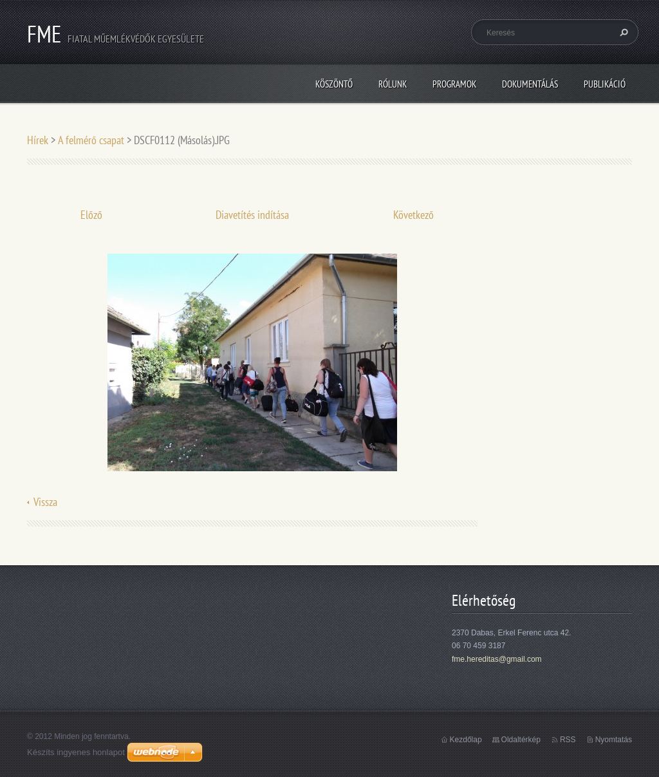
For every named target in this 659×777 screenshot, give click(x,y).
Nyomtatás (613, 739)
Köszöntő (334, 84)
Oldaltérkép (521, 739)
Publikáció (605, 84)
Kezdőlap (466, 739)
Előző (91, 214)
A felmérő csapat (91, 140)
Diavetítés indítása (252, 214)
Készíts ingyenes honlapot (76, 752)
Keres (622, 32)
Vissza (45, 501)
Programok (454, 84)
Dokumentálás (530, 84)
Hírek (37, 140)
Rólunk (392, 84)
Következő (413, 214)
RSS (568, 739)
